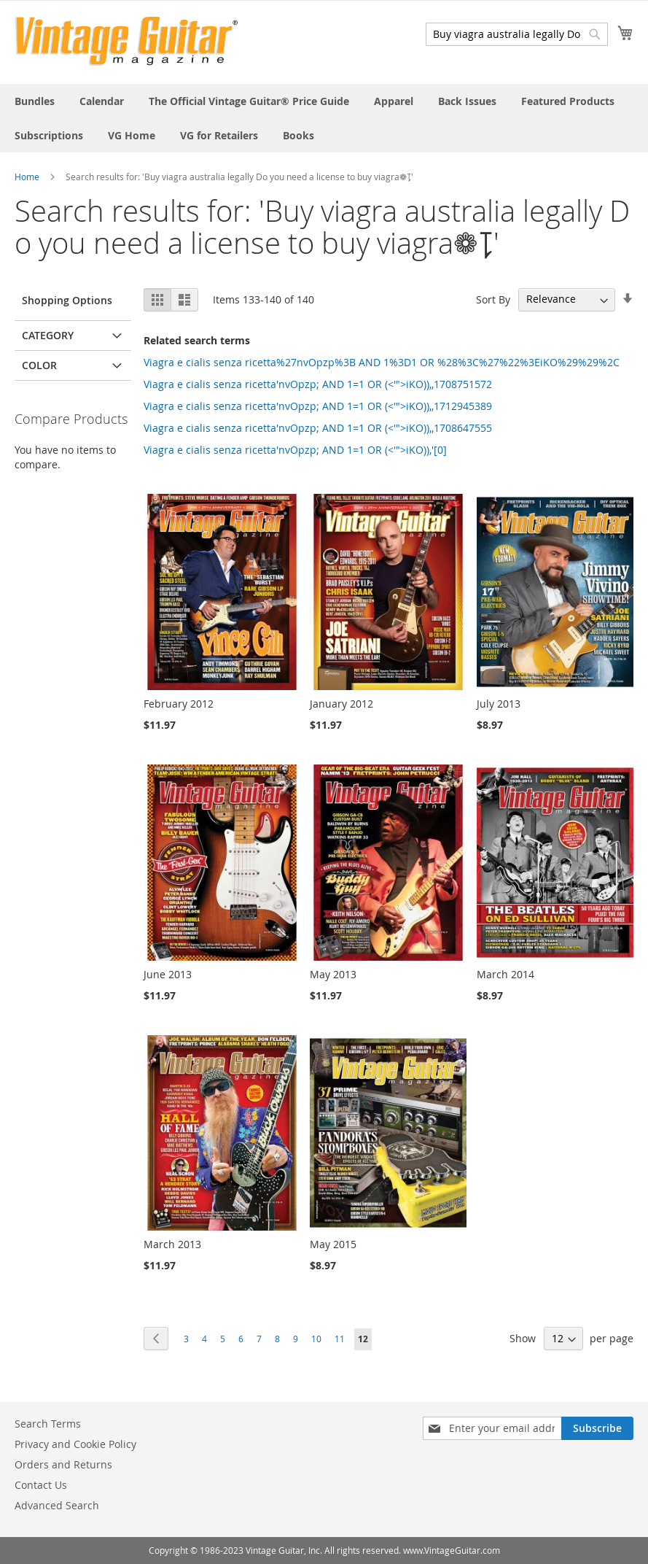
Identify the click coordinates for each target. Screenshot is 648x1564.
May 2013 (333, 974)
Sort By (493, 299)
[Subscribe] (597, 1428)
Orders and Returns (63, 1464)
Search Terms (48, 1424)
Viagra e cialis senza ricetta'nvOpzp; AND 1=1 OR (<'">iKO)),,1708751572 (318, 384)
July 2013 (498, 704)
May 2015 (333, 1244)
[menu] (324, 118)
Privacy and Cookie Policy (75, 1444)
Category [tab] (48, 335)
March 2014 (505, 974)
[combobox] (517, 34)
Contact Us (41, 1485)
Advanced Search (57, 1505)
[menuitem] (34, 101)
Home (27, 176)
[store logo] (126, 41)
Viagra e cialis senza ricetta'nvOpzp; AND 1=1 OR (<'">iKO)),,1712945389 (318, 406)
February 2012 (179, 704)
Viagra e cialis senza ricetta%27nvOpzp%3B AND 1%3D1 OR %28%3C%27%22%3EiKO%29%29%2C (382, 362)
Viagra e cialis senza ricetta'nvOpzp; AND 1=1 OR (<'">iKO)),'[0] (295, 450)
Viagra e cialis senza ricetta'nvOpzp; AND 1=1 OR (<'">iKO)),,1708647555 (318, 428)
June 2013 (168, 974)
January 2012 (341, 704)
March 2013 (172, 1244)
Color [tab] (39, 365)
